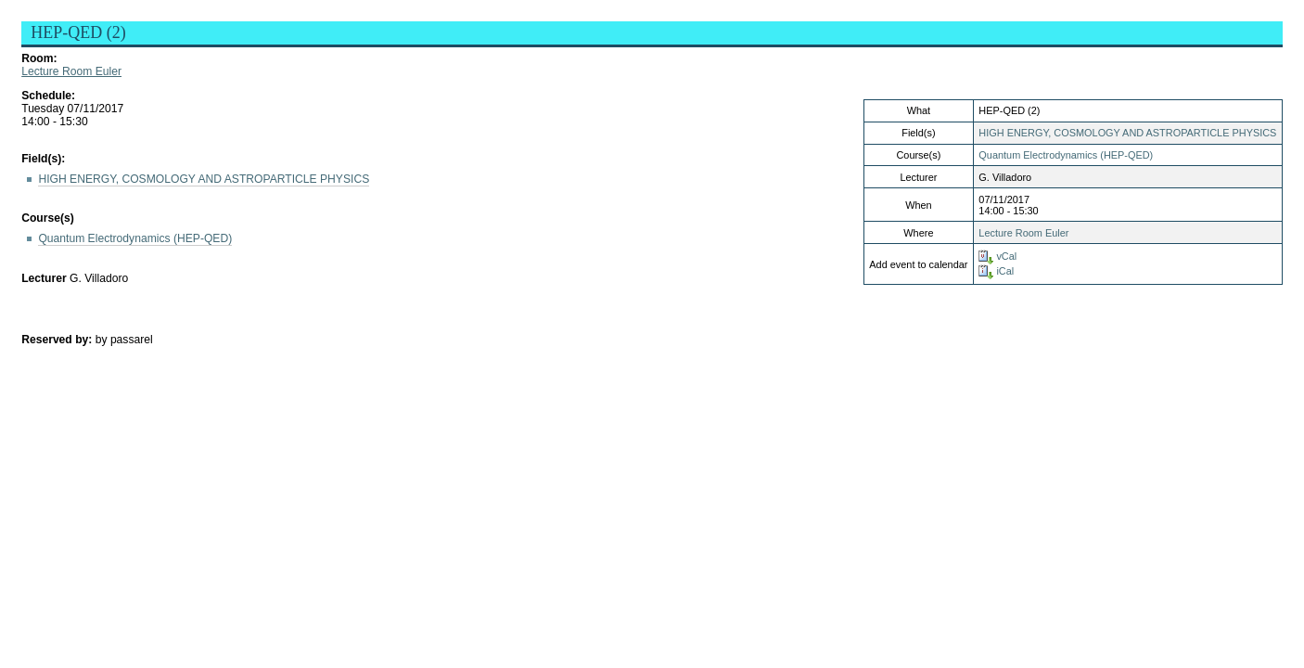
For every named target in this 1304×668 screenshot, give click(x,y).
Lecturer (44, 278)
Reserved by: (58, 339)
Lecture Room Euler (71, 71)
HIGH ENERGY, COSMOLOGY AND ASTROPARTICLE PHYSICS (1127, 132)
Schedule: (48, 95)
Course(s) (47, 218)
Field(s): (43, 158)
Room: (39, 58)
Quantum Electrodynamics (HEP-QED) (1065, 155)
